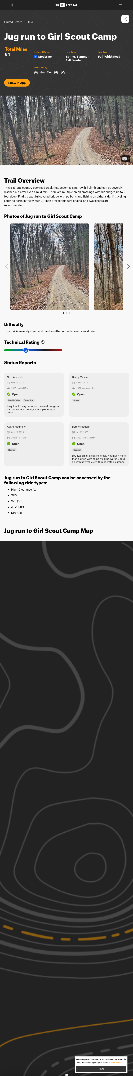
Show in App (17, 82)
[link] (43, 341)
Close (100, 1069)
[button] (14, 5)
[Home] (66, 5)
